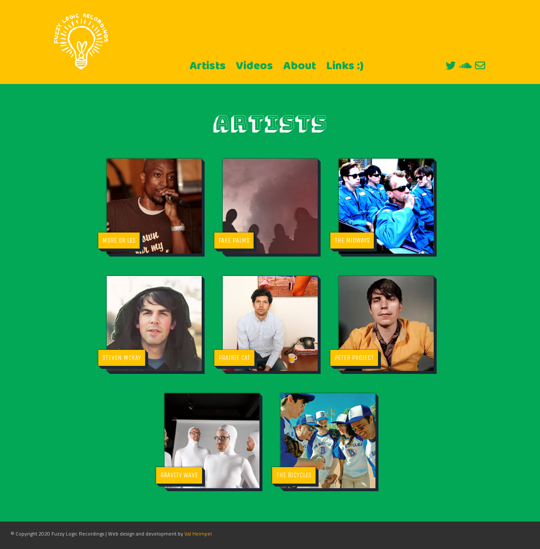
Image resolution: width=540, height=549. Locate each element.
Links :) (345, 66)
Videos (254, 66)
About (299, 66)
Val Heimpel (198, 534)
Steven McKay (122, 358)
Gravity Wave (179, 475)
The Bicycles (293, 475)
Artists (207, 66)
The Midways (352, 240)
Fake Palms (234, 240)
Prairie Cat (234, 358)
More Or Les (119, 240)
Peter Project (354, 358)
